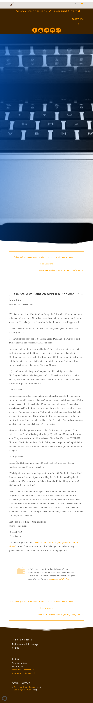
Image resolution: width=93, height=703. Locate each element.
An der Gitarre (27, 304)
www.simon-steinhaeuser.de (24, 673)
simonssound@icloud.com (59, 579)
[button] (4, 698)
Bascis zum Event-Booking (24, 687)
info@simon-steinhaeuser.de (23, 669)
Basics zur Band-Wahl (22, 690)
